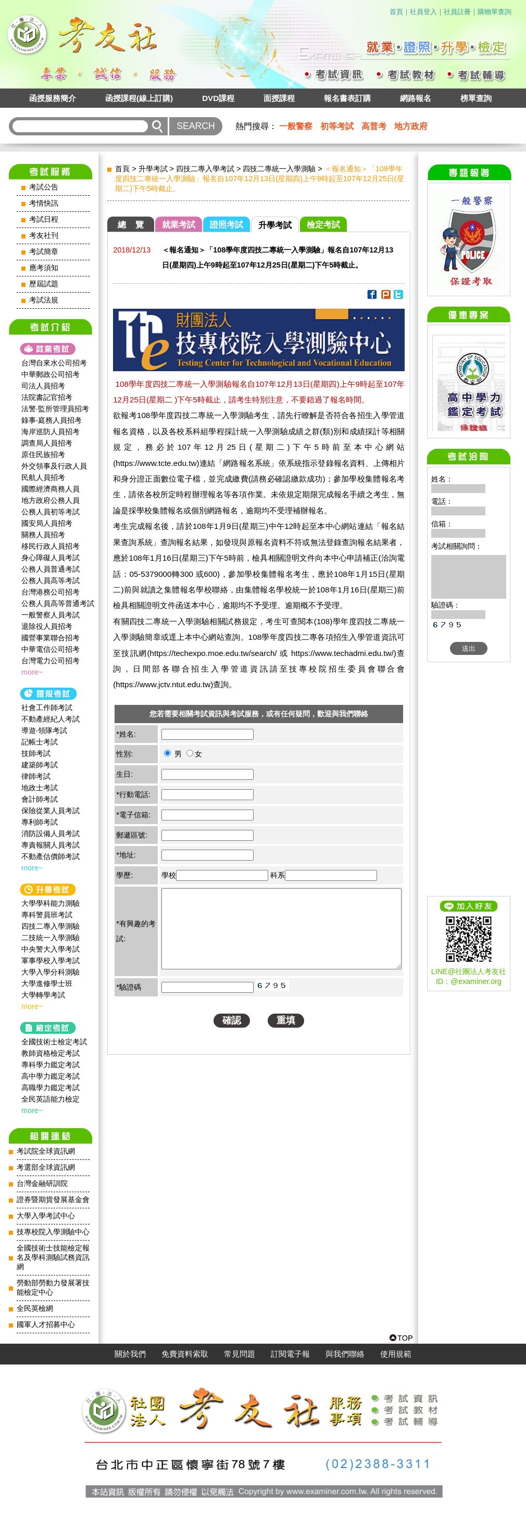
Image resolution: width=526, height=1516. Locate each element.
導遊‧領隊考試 (44, 730)
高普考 (373, 126)
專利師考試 (39, 822)
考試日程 (43, 219)
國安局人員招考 (46, 523)
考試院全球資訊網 (46, 1151)
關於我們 (130, 1354)
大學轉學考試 (43, 995)
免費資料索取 (184, 1354)
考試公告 (43, 187)
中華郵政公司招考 (50, 374)
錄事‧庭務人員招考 (51, 420)
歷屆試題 (43, 284)
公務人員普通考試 (50, 569)
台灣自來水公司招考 (54, 363)
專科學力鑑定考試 (50, 1064)
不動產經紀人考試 (50, 719)
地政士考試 (39, 788)
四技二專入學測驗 (50, 926)
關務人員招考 (43, 534)
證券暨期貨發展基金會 (53, 1200)
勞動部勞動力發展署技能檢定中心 (53, 1287)
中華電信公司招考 (50, 649)
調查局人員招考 (46, 443)
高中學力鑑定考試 (50, 1076)
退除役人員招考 (46, 626)
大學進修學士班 (46, 983)
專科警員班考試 (46, 915)
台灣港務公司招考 (50, 592)
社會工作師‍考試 (46, 707)
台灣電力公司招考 (50, 660)
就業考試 (178, 224)
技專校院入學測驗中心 (53, 1232)
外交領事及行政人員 (54, 466)
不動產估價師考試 (50, 856)
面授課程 (279, 98)
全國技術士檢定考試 (54, 1042)
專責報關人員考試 (50, 845)
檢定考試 (323, 224)
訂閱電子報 (290, 1354)
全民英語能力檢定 (50, 1099)
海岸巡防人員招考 (50, 431)
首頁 (396, 12)
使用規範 (395, 1354)
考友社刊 (43, 235)
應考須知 (43, 268)
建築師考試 (39, 765)
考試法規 (43, 300)
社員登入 (423, 12)
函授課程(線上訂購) (139, 98)
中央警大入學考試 (50, 949)
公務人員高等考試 (50, 580)
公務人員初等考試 (50, 512)
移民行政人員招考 (50, 546)
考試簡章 (43, 252)
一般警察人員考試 (50, 615)
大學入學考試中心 (46, 1216)
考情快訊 (43, 203)
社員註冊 (457, 12)
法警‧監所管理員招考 (55, 409)
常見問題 (239, 1354)
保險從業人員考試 (50, 810)
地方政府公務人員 (50, 500)
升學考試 (153, 169)
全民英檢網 (35, 1308)
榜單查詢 (476, 98)
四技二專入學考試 (205, 169)
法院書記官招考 (46, 397)
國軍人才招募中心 (46, 1325)
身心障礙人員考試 (50, 557)
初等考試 (337, 126)
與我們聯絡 (345, 1354)
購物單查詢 (494, 12)
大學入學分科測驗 (50, 972)
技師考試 (36, 753)
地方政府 (411, 126)
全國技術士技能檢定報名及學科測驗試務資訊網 (53, 1257)
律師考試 (36, 776)
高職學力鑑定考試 (50, 1087)
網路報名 (415, 98)
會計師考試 (39, 799)
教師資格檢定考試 (50, 1053)
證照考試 (226, 224)
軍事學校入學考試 (50, 960)
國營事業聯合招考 (50, 638)
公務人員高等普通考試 (57, 603)
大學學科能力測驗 (50, 903)
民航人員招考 (43, 477)
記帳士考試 (39, 742)
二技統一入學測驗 (50, 937)
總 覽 (131, 224)
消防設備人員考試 (50, 833)
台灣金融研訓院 (42, 1183)
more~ (32, 672)
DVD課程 (218, 98)
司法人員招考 (43, 386)
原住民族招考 (43, 454)
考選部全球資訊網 (46, 1167)
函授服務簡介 (52, 98)
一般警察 (295, 126)
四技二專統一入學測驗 (279, 169)
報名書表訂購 (347, 98)
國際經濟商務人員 (50, 489)
